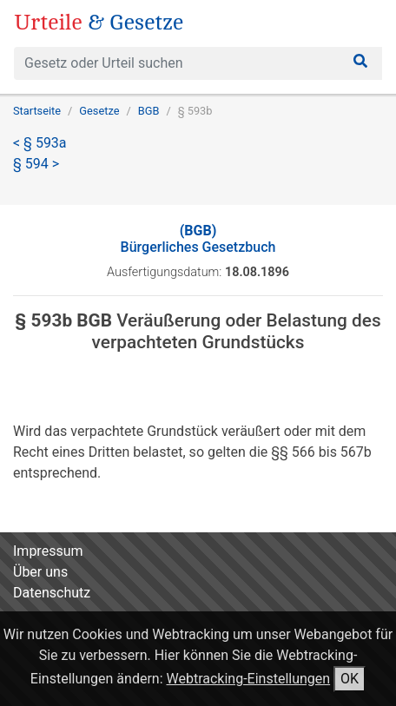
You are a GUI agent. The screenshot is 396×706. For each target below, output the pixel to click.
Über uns (40, 572)
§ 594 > (36, 163)
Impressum (48, 551)
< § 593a (40, 143)
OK (349, 678)
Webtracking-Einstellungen (249, 678)
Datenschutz (51, 592)
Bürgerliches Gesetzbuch (198, 238)
